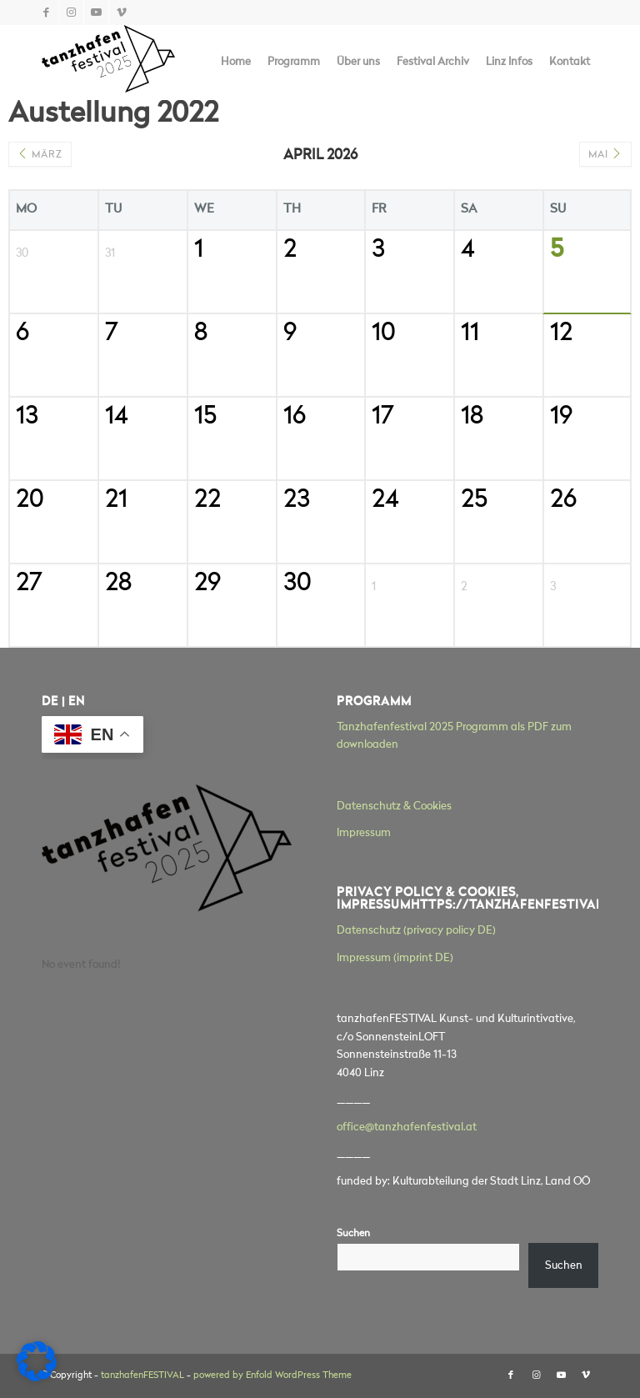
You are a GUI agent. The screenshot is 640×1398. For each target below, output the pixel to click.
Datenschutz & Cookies (394, 806)
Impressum (364, 833)
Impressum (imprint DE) (395, 958)
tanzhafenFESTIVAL (142, 1375)
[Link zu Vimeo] (121, 12)
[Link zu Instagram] (71, 12)
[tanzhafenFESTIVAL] (108, 62)
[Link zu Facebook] (46, 12)
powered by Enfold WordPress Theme (272, 1375)
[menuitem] (235, 62)
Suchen (353, 1234)
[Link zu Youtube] (96, 12)
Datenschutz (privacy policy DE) (416, 930)
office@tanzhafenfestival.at (407, 1127)
